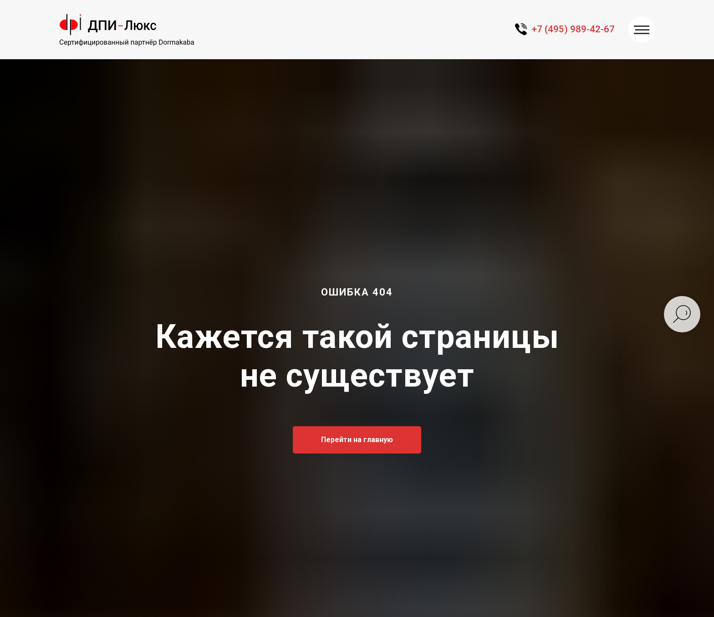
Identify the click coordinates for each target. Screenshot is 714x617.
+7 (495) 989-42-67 (573, 29)
